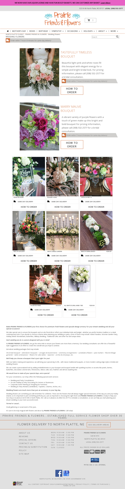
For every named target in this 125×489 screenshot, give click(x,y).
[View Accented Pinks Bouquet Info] (45, 284)
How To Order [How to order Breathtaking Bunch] (96, 261)
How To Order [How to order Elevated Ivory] (29, 206)
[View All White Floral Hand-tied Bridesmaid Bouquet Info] (79, 278)
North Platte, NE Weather (51, 479)
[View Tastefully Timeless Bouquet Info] (40, 72)
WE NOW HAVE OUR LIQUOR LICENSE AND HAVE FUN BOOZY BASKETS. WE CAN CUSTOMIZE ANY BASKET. (62, 3)
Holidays (89, 31)
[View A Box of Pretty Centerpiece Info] (96, 176)
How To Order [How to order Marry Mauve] (72, 144)
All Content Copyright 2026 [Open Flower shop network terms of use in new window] (41, 484)
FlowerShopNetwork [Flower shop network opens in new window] (64, 484)
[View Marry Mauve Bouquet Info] (40, 126)
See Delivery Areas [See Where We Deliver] (98, 424)
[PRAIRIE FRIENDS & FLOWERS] (62, 19)
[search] (117, 36)
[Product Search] (103, 36)
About (102, 31)
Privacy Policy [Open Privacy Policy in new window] (82, 484)
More (115, 31)
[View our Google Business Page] (66, 476)
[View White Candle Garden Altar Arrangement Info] (62, 230)
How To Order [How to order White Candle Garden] (62, 261)
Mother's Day (19, 31)
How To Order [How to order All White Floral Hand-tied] (79, 315)
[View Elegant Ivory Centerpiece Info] (62, 176)
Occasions (73, 31)
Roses (32, 31)
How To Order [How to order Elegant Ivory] (62, 206)
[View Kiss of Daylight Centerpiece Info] (29, 230)
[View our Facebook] (58, 476)
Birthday (43, 31)
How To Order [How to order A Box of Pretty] (96, 206)
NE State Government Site (74, 479)
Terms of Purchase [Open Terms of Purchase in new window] (100, 484)
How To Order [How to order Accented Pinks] (46, 315)
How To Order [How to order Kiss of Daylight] (29, 261)
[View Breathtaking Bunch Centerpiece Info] (96, 230)
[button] (90, 20)
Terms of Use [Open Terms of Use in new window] (69, 486)
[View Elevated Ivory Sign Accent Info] (29, 176)
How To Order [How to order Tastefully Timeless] (72, 90)
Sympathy (58, 31)
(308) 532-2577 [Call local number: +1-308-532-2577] (117, 8)
